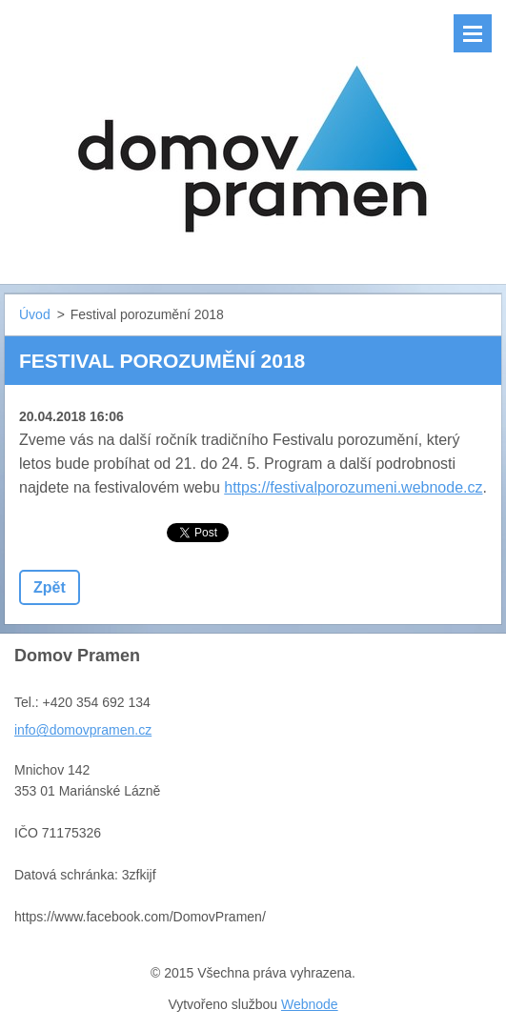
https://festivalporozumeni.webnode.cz (353, 487)
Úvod (35, 314)
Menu (473, 33)
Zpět (49, 587)
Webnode (309, 1004)
